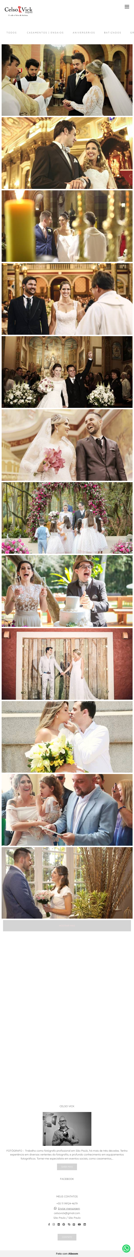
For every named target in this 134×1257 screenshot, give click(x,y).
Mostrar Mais (67, 925)
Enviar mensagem (69, 1208)
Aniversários (84, 32)
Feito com (67, 1253)
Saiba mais (67, 1166)
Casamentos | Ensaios (45, 32)
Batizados (112, 32)
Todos (11, 32)
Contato (67, 1237)
